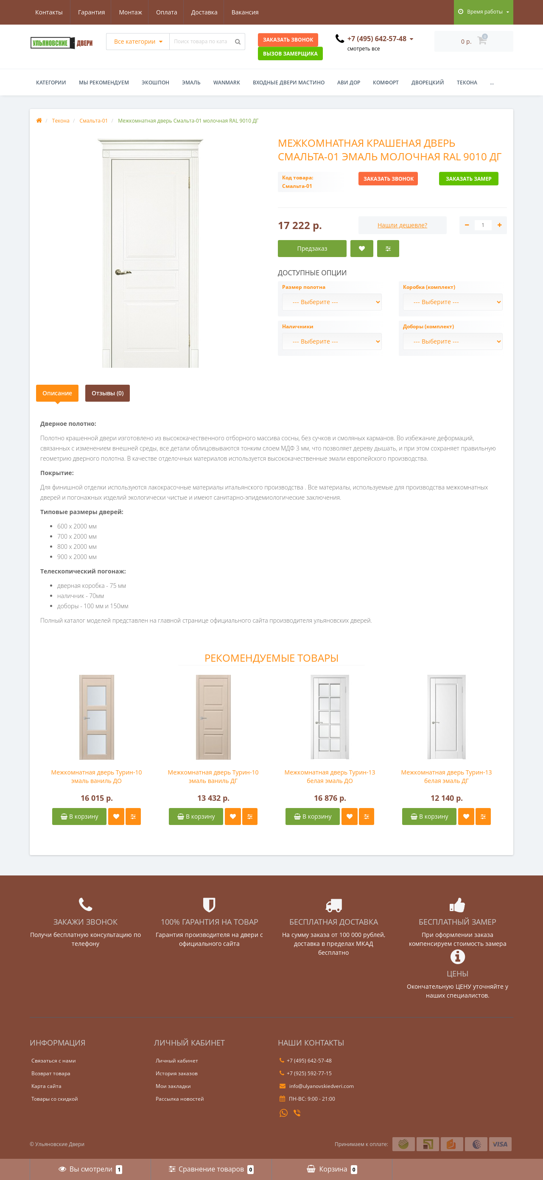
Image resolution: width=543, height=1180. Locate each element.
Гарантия (48, 12)
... (492, 82)
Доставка (165, 12)
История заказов (177, 1073)
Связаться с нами (53, 1060)
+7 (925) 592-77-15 (306, 1073)
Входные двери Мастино (289, 82)
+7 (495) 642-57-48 (306, 1060)
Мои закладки (173, 1086)
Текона (467, 82)
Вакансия (207, 12)
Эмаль (191, 82)
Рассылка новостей (180, 1098)
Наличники (297, 326)
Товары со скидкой (54, 1098)
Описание (57, 393)
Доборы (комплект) (428, 326)
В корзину (79, 816)
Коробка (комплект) (429, 287)
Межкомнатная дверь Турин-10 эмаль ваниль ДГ (213, 776)
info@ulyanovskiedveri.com (317, 1086)
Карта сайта (46, 1086)
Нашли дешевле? (402, 225)
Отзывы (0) (107, 393)
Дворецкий (427, 82)
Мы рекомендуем (104, 82)
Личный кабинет (177, 1060)
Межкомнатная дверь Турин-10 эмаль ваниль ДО (96, 776)
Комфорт (386, 82)
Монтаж (89, 12)
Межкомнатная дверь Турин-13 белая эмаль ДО (330, 776)
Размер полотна (303, 287)
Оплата (126, 12)
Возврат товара (50, 1073)
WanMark (226, 82)
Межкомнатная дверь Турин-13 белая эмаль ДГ (446, 776)
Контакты (250, 12)
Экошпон (155, 82)
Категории (51, 82)
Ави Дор (348, 82)
